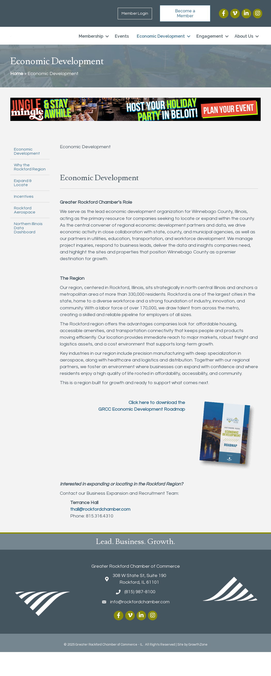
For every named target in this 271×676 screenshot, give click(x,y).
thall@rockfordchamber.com (100, 533)
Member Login (135, 13)
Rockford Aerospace (24, 234)
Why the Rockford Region (30, 191)
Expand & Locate (23, 207)
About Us (244, 48)
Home (16, 97)
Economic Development (161, 48)
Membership (91, 48)
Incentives (24, 220)
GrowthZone (198, 668)
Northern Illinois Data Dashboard (28, 252)
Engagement (209, 48)
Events (122, 48)
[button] (185, 13)
